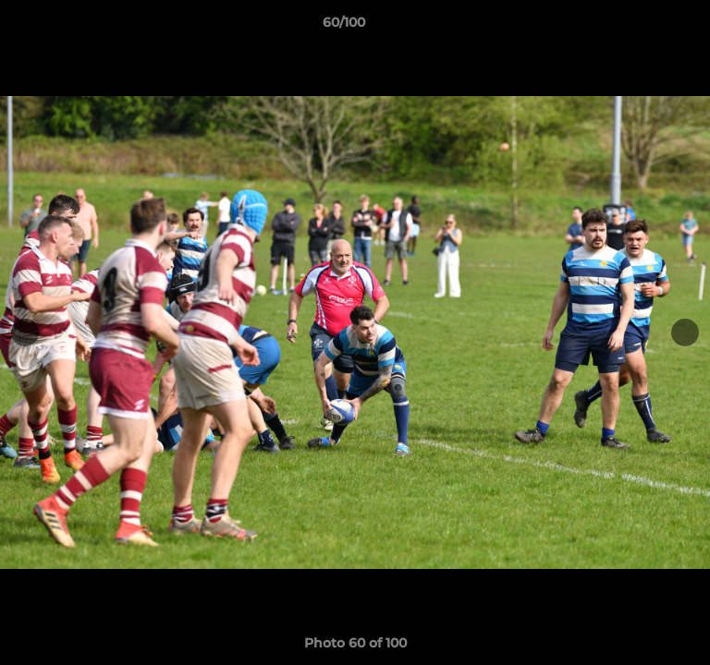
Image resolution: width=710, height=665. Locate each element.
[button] (643, 26)
